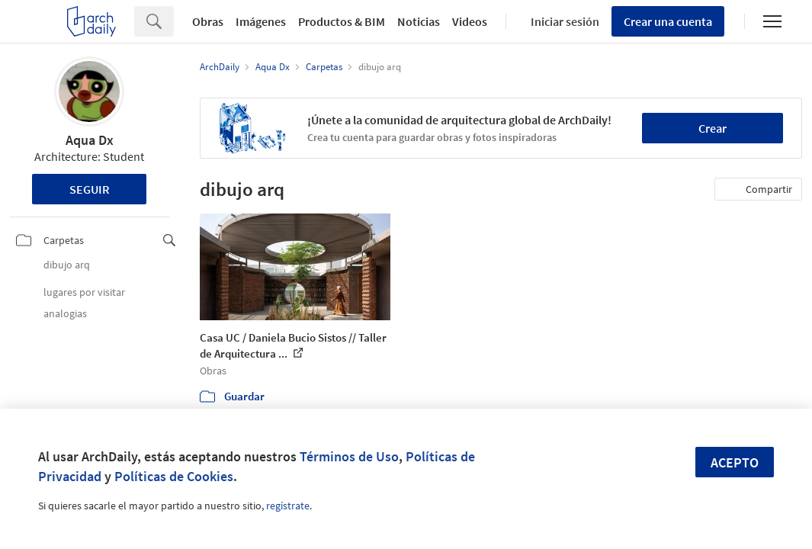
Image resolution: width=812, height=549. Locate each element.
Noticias (418, 21)
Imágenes (261, 21)
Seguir (89, 189)
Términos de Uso (349, 456)
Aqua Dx (90, 140)
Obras (207, 21)
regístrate (288, 505)
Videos (469, 21)
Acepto (735, 462)
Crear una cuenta (668, 21)
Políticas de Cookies (173, 476)
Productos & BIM (341, 21)
